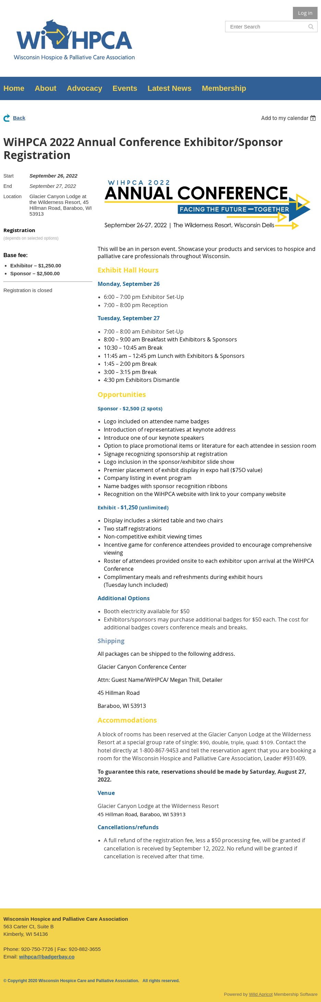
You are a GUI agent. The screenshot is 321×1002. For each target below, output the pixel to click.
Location (12, 196)
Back (19, 118)
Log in (305, 12)
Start (8, 176)
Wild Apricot (261, 994)
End (7, 186)
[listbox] (289, 118)
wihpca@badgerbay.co (47, 956)
